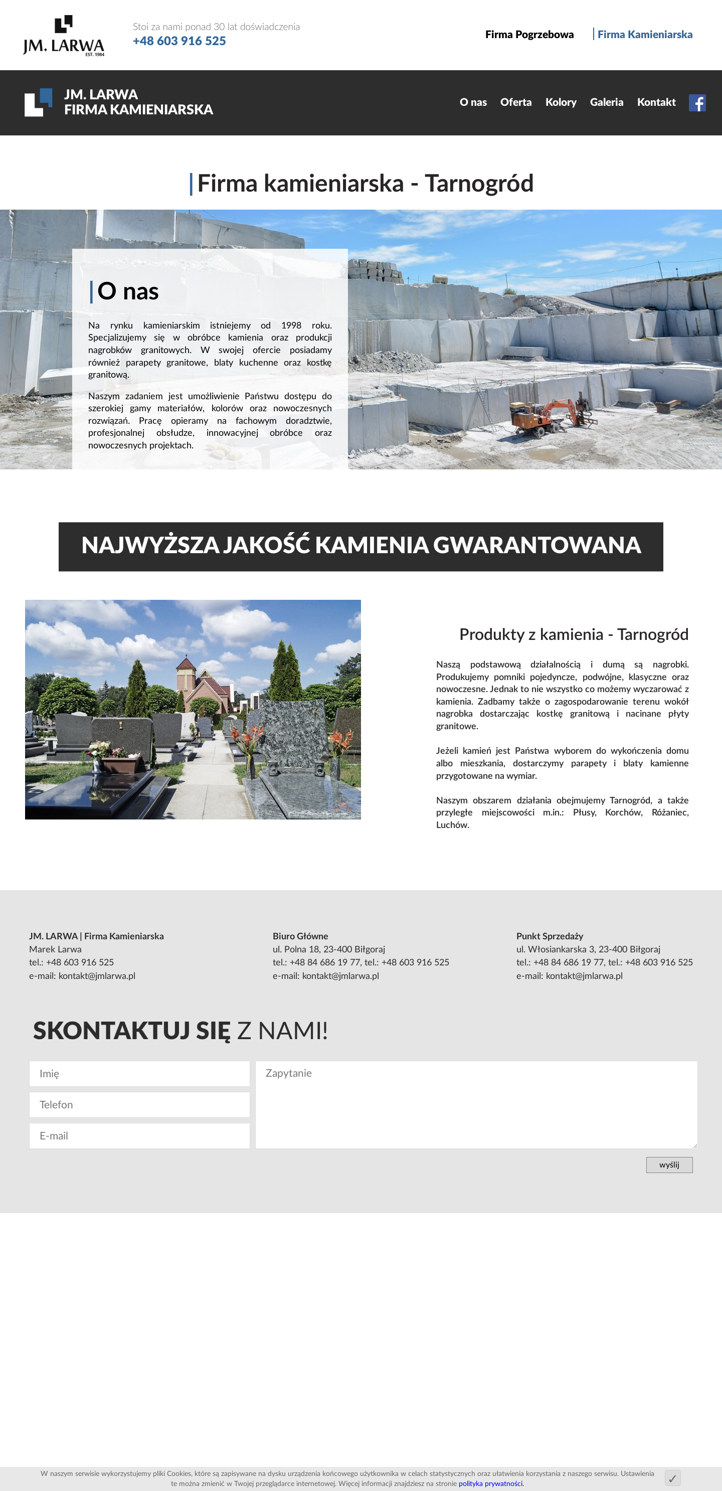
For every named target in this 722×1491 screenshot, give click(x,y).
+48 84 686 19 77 (325, 962)
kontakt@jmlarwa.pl (97, 976)
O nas (473, 102)
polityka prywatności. (491, 1483)
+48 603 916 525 (80, 962)
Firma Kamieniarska (645, 35)
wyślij (669, 1165)
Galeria (607, 102)
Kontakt (656, 102)
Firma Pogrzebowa (529, 35)
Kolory (561, 102)
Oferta (516, 102)
